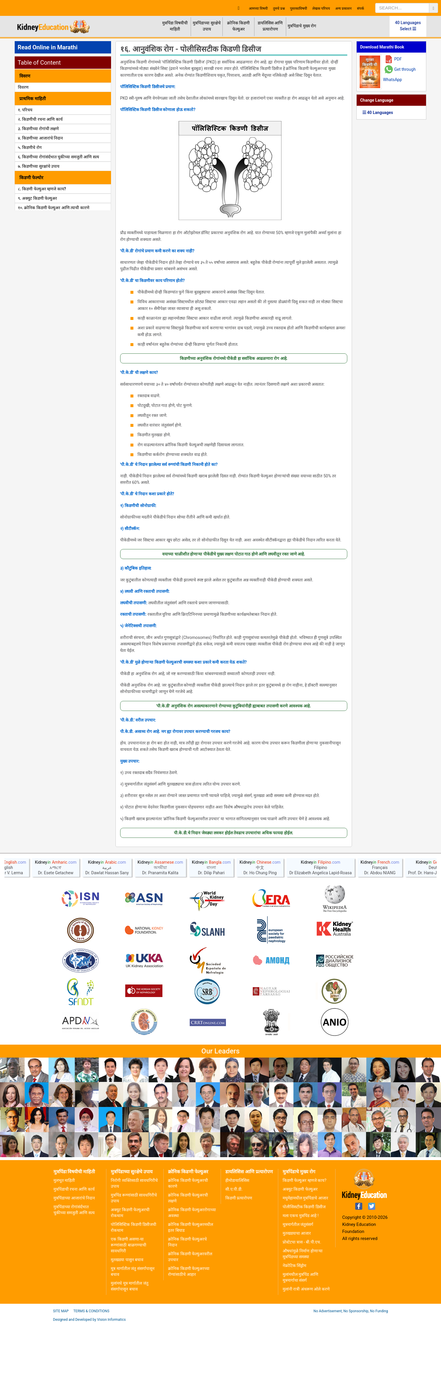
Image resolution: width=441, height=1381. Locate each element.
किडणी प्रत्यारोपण (238, 1255)
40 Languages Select (408, 25)
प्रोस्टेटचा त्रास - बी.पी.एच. (302, 1299)
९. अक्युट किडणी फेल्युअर (37, 198)
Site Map (61, 1368)
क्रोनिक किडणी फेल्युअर (238, 26)
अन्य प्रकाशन (343, 8)
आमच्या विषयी (258, 8)
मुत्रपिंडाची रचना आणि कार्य (74, 1246)
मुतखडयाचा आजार (297, 1290)
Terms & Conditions (91, 1368)
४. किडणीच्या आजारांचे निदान (40, 138)
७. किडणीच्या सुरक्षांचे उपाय (38, 166)
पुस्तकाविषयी (298, 8)
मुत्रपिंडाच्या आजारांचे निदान (74, 1255)
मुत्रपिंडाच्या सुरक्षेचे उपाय (206, 26)
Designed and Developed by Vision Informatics (89, 1377)
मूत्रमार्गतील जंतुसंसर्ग (298, 1281)
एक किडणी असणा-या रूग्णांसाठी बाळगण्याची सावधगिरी (128, 1302)
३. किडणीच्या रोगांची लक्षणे (38, 128)
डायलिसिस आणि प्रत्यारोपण (270, 26)
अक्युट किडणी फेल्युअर (300, 1246)
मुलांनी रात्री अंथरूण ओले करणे (306, 1346)
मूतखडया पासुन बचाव (127, 1316)
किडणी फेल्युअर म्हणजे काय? (304, 1237)
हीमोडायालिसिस (237, 1237)
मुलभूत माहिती (64, 1237)
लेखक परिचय (321, 8)
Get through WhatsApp (399, 74)
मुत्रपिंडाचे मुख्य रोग (302, 26)
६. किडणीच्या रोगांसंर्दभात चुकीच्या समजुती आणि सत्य (58, 157)
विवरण (23, 87)
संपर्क (360, 8)
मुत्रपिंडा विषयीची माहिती (175, 26)
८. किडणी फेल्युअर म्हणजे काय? (42, 189)
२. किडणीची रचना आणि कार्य (40, 119)
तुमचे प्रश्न (279, 8)
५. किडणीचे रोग (30, 147)
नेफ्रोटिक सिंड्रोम (294, 1322)
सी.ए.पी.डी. (234, 1246)
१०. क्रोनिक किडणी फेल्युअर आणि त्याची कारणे (53, 207)
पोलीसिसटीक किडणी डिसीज (304, 1263)
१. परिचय (25, 110)
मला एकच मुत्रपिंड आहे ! (301, 1272)
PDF (398, 59)
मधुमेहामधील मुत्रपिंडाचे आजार (305, 1255)
